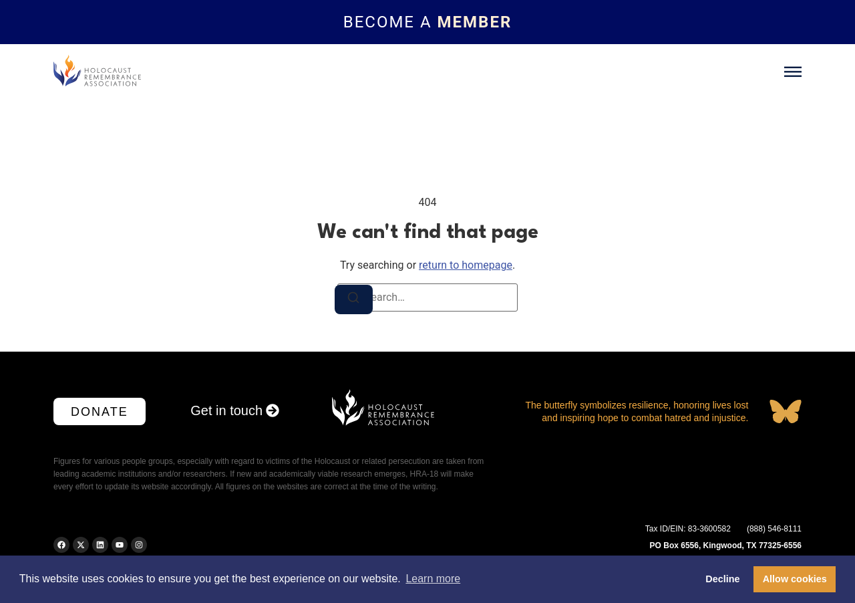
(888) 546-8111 (774, 528)
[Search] (355, 300)
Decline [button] (722, 579)
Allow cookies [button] (795, 579)
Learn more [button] (432, 578)
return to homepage (465, 265)
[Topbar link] (427, 22)
